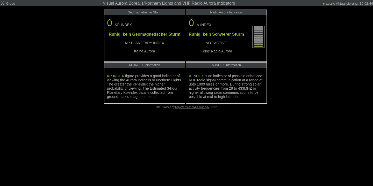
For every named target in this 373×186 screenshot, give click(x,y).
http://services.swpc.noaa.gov (192, 107)
